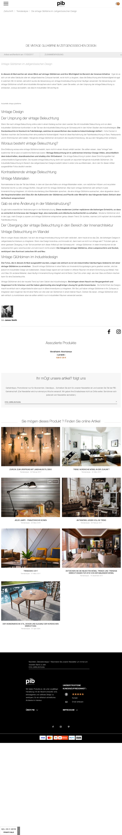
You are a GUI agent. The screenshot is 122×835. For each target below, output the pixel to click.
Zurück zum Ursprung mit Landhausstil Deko (30, 561)
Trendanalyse (22, 11)
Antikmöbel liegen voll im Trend (91, 612)
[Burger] (6, 3)
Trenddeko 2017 (30, 662)
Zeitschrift (8, 11)
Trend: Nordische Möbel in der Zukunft (91, 561)
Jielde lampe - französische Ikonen (31, 612)
